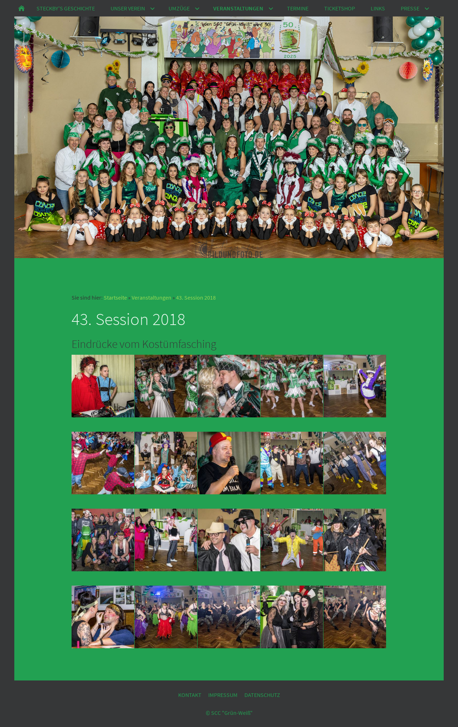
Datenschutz (262, 694)
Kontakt (189, 694)
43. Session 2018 (196, 297)
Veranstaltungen (151, 297)
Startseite (115, 297)
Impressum (223, 694)
